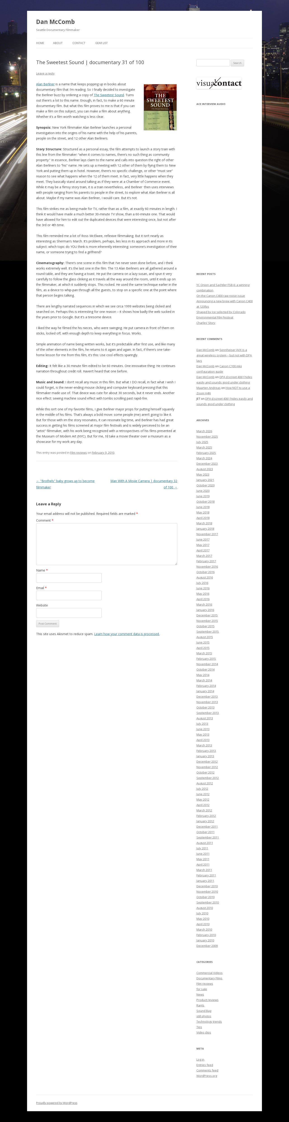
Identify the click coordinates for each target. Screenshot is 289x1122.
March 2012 (204, 810)
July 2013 (202, 724)
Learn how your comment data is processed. (127, 634)
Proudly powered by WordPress (56, 1103)
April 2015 (203, 648)
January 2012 (205, 821)
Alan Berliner (45, 84)
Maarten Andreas (208, 388)
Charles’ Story (205, 323)
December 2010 (207, 886)
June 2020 (203, 491)
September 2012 (207, 778)
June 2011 (203, 854)
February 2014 (206, 686)
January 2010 (205, 940)
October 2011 (205, 832)
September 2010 (207, 902)
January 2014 (205, 691)
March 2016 (204, 604)
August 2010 (204, 908)
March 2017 (204, 556)
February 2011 (206, 875)
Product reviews (207, 1000)
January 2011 (205, 881)
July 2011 (202, 848)
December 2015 (207, 615)
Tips (199, 1027)
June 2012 (203, 794)
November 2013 (207, 702)
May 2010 (202, 919)
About (58, 43)
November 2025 (207, 436)
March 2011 (204, 870)
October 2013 (205, 707)
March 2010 (204, 929)
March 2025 (204, 447)
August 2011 (204, 843)
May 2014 (202, 675)
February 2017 (206, 561)
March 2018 (204, 523)
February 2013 (206, 751)
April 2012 (203, 805)
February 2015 (206, 659)
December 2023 (207, 464)
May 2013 (202, 734)
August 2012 (204, 783)
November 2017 (207, 534)
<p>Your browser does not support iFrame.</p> (219, 185)
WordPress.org (206, 1076)
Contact (78, 43)
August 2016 (204, 577)
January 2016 (205, 610)
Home (40, 43)
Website (42, 605)
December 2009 (207, 946)
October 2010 (205, 897)
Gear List (101, 43)
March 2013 (204, 745)
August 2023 (204, 469)
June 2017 (203, 539)
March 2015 (204, 653)
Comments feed (207, 1070)
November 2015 (207, 621)
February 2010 (206, 935)
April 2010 (203, 924)
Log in (200, 1059)
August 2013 (204, 718)
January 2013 (205, 756)
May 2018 (202, 512)
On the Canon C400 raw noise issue (220, 296)
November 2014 (207, 664)
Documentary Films (209, 978)
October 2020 (205, 485)
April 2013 (203, 740)
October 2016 (205, 572)
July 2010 (202, 913)
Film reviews (78, 453)
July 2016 (202, 583)
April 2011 (203, 864)
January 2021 (205, 480)
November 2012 (207, 767)
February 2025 (206, 453)
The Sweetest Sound (109, 95)
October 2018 (205, 501)
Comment (45, 520)
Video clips (203, 1032)
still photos (203, 1016)
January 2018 (205, 529)
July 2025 (202, 442)
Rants (200, 1005)
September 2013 (207, 713)
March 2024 (204, 458)
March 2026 (204, 431)
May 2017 (202, 545)
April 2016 (203, 599)
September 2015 (207, 632)
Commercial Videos (209, 973)
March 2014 (204, 680)
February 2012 (206, 816)
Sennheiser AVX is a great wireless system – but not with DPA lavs (224, 355)
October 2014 (205, 669)
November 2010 (207, 892)
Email (41, 588)
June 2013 (203, 729)
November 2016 (207, 566)
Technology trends (209, 1022)
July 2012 (202, 789)
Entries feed (204, 1065)
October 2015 (205, 626)
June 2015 (203, 642)
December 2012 (207, 762)
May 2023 (202, 474)
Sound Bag (203, 1011)
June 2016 (203, 588)
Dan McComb (55, 22)
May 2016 (202, 594)
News (200, 994)
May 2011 (202, 859)
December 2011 (207, 827)
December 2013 (207, 697)
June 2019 (203, 496)
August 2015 (204, 637)
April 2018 (203, 518)
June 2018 (203, 507)
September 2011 (207, 837)
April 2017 (203, 550)
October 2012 (205, 772)
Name (42, 570)
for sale (201, 989)
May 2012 (202, 799)
